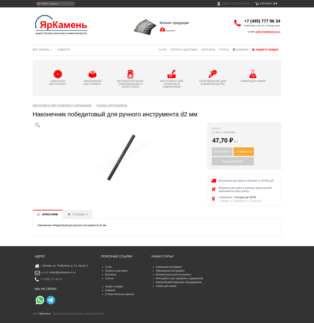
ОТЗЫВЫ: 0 (80, 214)
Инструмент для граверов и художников (179, 278)
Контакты (208, 49)
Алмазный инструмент (169, 266)
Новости (63, 49)
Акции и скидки (265, 49)
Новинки (240, 49)
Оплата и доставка (183, 49)
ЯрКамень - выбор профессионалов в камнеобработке (61, 24)
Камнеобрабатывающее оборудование (179, 282)
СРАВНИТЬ (244, 151)
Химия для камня (166, 286)
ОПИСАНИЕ (50, 214)
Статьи (224, 49)
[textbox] (55, 3)
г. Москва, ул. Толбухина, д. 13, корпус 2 (240, 200)
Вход (223, 3)
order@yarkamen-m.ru (267, 31)
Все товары (41, 49)
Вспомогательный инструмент (173, 274)
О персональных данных (120, 294)
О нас (163, 49)
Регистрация (240, 3)
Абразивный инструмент (170, 270)
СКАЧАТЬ (170, 31)
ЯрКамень (45, 313)
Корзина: (266, 3)
